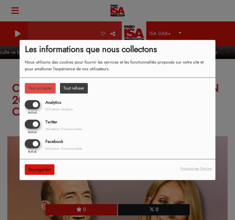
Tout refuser (73, 88)
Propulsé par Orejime (196, 168)
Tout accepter (40, 88)
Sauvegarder (39, 170)
